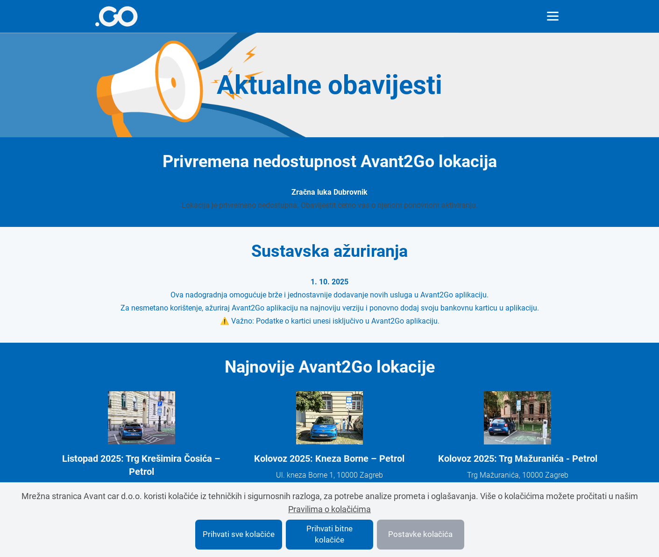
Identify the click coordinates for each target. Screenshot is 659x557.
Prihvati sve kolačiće (239, 534)
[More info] (116, 16)
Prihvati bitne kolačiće (329, 534)
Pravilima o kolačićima (329, 509)
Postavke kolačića (420, 534)
